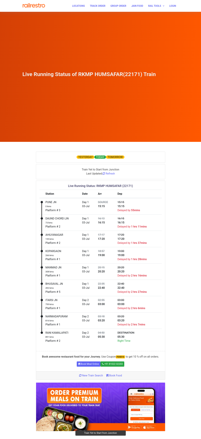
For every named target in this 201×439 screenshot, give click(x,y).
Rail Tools (154, 6)
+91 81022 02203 (112, 364)
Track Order (97, 6)
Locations (78, 6)
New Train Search (91, 375)
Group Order (118, 6)
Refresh (109, 173)
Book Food (114, 375)
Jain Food (137, 6)
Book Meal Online (88, 364)
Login (172, 6)
